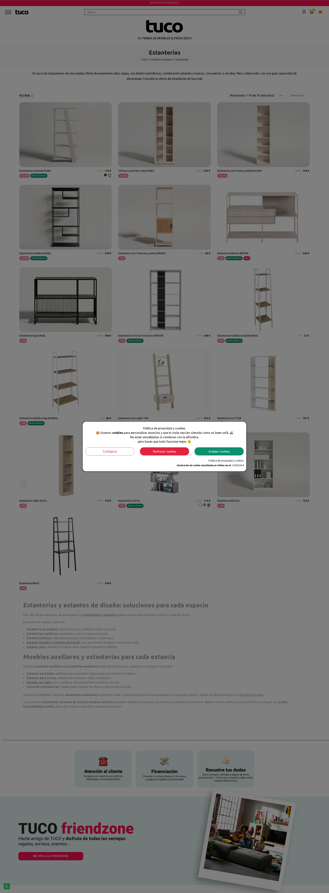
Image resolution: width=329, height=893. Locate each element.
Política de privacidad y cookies (226, 460)
